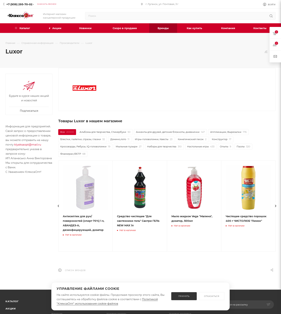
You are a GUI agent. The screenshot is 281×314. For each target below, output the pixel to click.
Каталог (12, 301)
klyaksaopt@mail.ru (27, 144)
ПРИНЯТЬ (184, 296)
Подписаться (29, 110)
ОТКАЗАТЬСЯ (211, 296)
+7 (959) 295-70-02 (19, 4)
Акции (10, 308)
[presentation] (62, 206)
